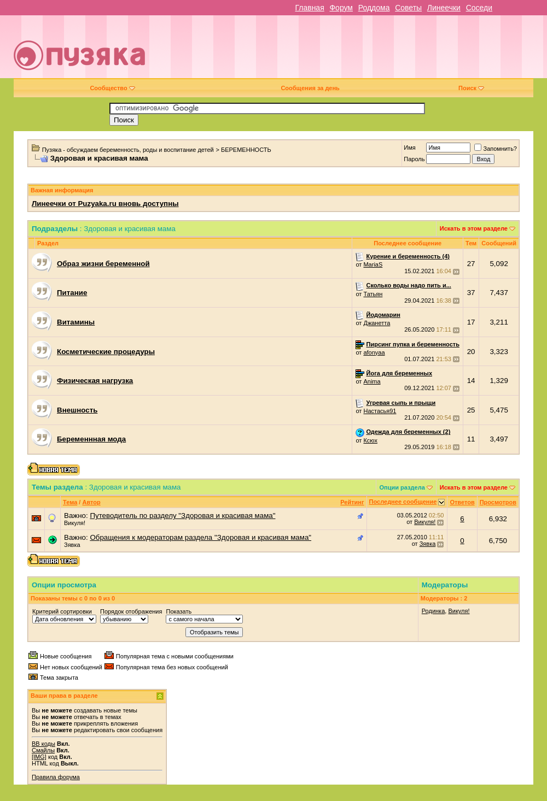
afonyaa (374, 352)
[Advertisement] (379, 50)
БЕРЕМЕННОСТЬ (246, 149)
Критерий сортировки (62, 611)
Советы (408, 7)
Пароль (414, 159)
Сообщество (112, 88)
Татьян (372, 294)
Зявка (72, 544)
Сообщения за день (310, 88)
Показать (178, 611)
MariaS (372, 264)
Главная (309, 7)
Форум (341, 7)
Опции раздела (402, 487)
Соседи (479, 7)
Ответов (462, 502)
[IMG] (39, 756)
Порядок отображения (131, 611)
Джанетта (376, 323)
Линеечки (444, 7)
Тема (70, 502)
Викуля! (74, 523)
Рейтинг (352, 502)
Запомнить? (495, 148)
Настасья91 (379, 411)
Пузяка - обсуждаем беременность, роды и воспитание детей (128, 149)
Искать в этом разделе (474, 228)
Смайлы (43, 750)
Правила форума (56, 777)
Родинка (433, 611)
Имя (409, 147)
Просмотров (498, 502)
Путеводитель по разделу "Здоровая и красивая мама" (182, 515)
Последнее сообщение (403, 501)
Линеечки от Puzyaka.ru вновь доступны (105, 203)
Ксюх (370, 440)
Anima (371, 381)
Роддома (374, 7)
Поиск (471, 88)
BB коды (43, 743)
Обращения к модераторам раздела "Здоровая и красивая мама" (200, 537)
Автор (91, 502)
